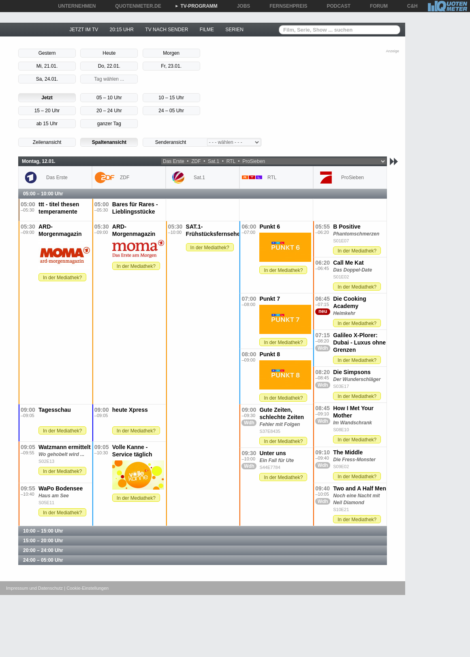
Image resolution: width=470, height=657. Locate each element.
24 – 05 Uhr (171, 110)
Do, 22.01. (109, 66)
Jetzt (46, 98)
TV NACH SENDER (166, 29)
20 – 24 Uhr (109, 110)
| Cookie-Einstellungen (86, 588)
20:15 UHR (122, 29)
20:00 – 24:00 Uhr (43, 550)
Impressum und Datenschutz (34, 588)
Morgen (171, 53)
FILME (207, 29)
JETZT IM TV (83, 29)
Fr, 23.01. (171, 66)
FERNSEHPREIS (285, 6)
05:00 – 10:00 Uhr (43, 194)
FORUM (376, 6)
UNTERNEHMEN (74, 6)
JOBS (240, 6)
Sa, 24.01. (47, 79)
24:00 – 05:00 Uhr (43, 560)
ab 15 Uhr (47, 123)
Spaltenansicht (109, 142)
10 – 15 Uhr (171, 98)
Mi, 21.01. (47, 66)
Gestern (47, 53)
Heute (109, 53)
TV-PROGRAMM (196, 6)
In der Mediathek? (62, 277)
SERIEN (234, 29)
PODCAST (336, 6)
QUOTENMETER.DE (135, 6)
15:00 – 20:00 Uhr (43, 541)
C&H (410, 6)
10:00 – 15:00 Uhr (43, 531)
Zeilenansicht (47, 142)
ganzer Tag (109, 123)
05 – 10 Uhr (109, 98)
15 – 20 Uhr (47, 110)
